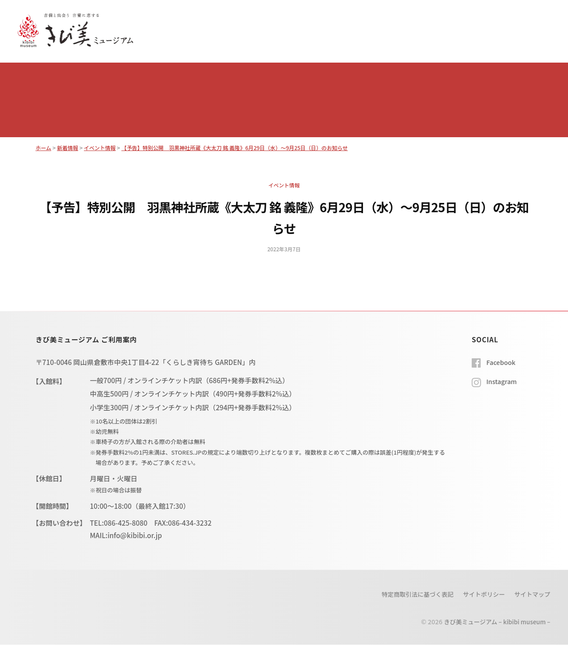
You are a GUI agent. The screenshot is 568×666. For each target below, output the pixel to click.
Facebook (501, 383)
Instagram (502, 402)
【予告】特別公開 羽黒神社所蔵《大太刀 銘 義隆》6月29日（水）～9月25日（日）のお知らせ (247, 169)
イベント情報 (284, 206)
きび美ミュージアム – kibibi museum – (493, 642)
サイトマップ (531, 615)
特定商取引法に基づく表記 (409, 615)
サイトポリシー (480, 615)
